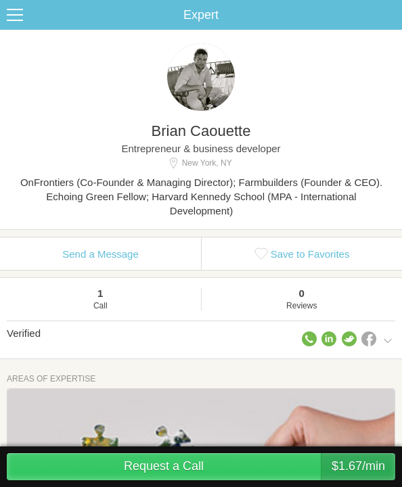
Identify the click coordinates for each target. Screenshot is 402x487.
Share (388, 15)
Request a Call (259, 466)
